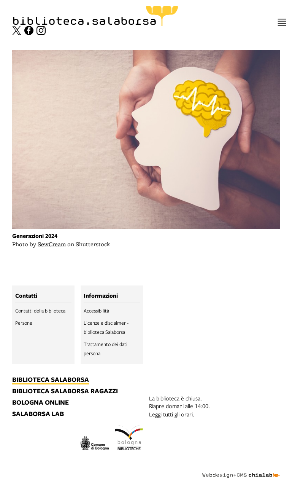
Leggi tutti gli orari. (171, 414)
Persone (23, 322)
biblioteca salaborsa (50, 380)
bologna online (40, 403)
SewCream (52, 244)
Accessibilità (96, 310)
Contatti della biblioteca (40, 310)
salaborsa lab (38, 414)
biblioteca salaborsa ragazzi (65, 391)
